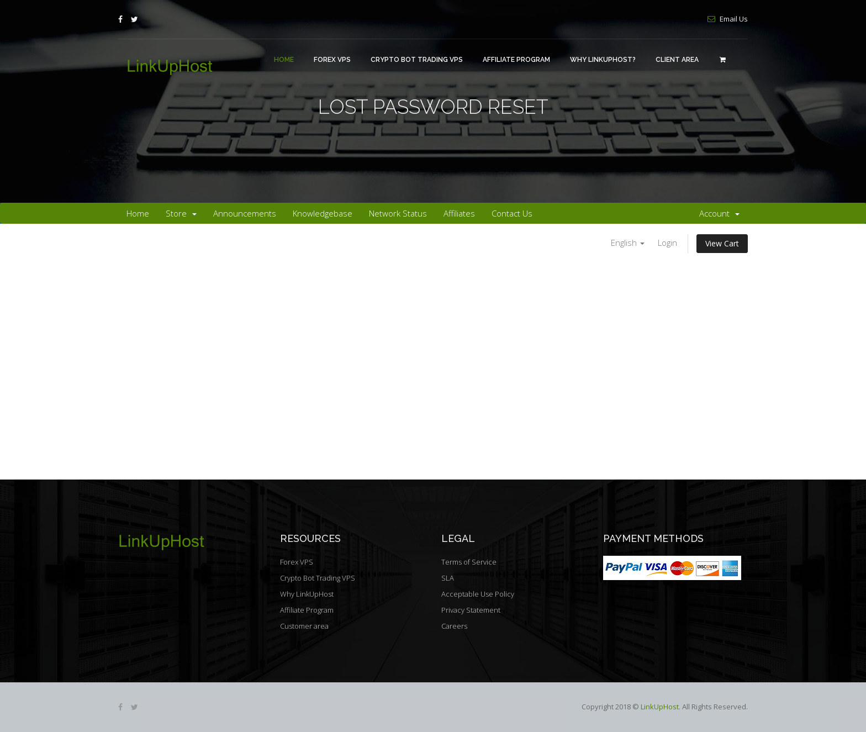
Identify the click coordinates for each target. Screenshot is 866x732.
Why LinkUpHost (307, 594)
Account (719, 213)
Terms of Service (469, 562)
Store (181, 213)
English (628, 242)
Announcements (244, 213)
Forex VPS (332, 60)
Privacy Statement (470, 610)
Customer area (304, 626)
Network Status (398, 213)
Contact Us (512, 213)
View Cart (722, 243)
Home (284, 60)
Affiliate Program (516, 60)
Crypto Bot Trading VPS (417, 60)
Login (667, 242)
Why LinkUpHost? (603, 60)
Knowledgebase (322, 213)
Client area (677, 60)
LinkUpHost (660, 707)
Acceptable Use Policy (477, 594)
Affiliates (459, 213)
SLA (447, 578)
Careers (454, 626)
